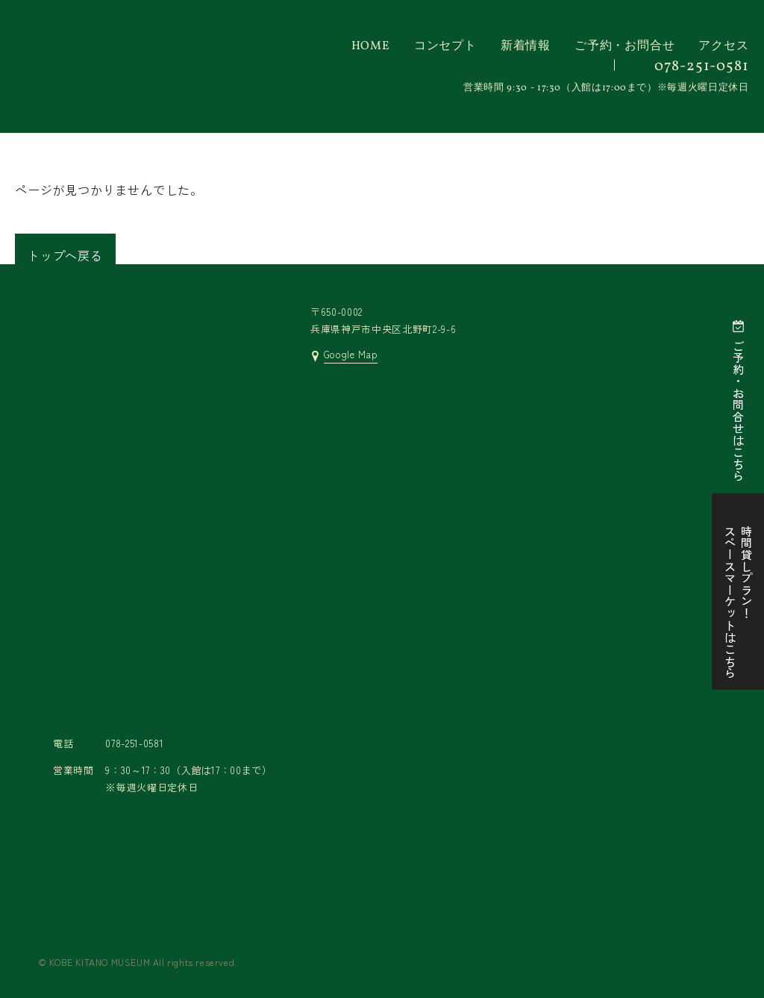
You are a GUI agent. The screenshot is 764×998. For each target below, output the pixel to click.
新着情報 (526, 46)
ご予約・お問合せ (624, 46)
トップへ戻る (65, 255)
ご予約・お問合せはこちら (738, 410)
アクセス (723, 46)
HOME (370, 46)
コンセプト (445, 46)
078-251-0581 (701, 66)
